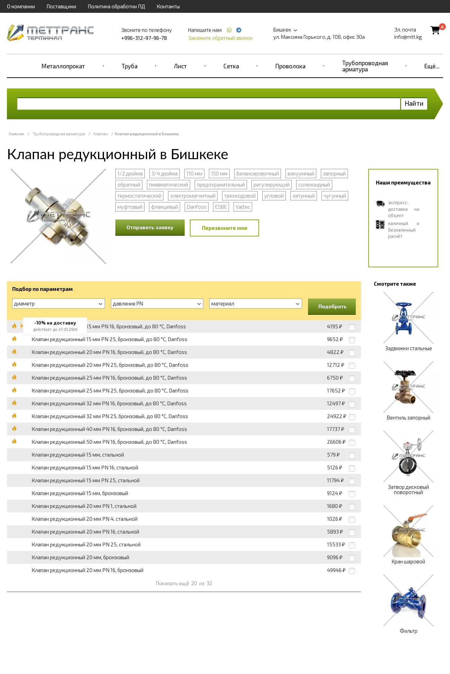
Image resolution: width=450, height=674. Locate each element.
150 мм (219, 173)
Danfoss (196, 207)
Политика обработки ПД (116, 6)
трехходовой (240, 195)
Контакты (168, 6)
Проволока (290, 66)
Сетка (231, 66)
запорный (334, 173)
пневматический (168, 184)
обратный (128, 184)
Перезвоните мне (224, 228)
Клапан (101, 133)
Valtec (243, 207)
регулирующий (272, 184)
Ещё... (432, 66)
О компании (21, 6)
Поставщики (61, 6)
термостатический (139, 195)
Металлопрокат (63, 66)
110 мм (194, 173)
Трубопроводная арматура (365, 66)
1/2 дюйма (130, 173)
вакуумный (301, 173)
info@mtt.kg (408, 37)
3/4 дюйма (164, 173)
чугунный (335, 195)
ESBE (221, 207)
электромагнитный (192, 195)
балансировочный (257, 173)
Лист (180, 66)
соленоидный (314, 184)
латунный (303, 195)
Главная (16, 133)
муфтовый (129, 207)
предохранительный (221, 184)
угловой (274, 195)
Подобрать (332, 306)
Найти (414, 103)
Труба (130, 66)
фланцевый (164, 207)
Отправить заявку (150, 227)
